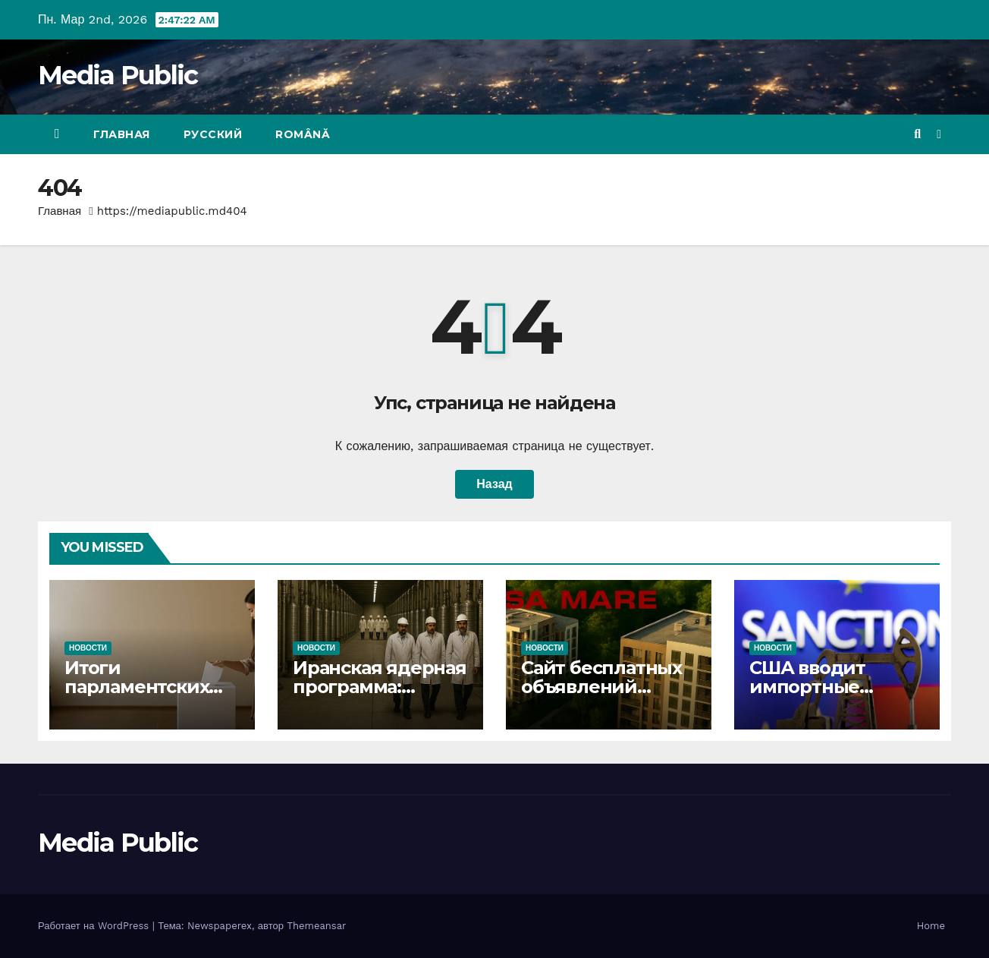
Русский (213, 134)
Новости (88, 648)
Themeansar (316, 925)
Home (931, 925)
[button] (917, 134)
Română (302, 134)
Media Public (118, 75)
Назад (494, 484)
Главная (121, 134)
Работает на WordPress (95, 925)
